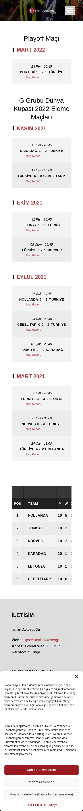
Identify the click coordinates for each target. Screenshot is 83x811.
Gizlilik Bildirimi (37, 805)
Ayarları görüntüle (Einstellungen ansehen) (41, 794)
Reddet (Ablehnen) (42, 782)
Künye (53, 805)
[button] (76, 676)
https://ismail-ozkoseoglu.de (44, 640)
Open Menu (70, 10)
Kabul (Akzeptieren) (41, 770)
